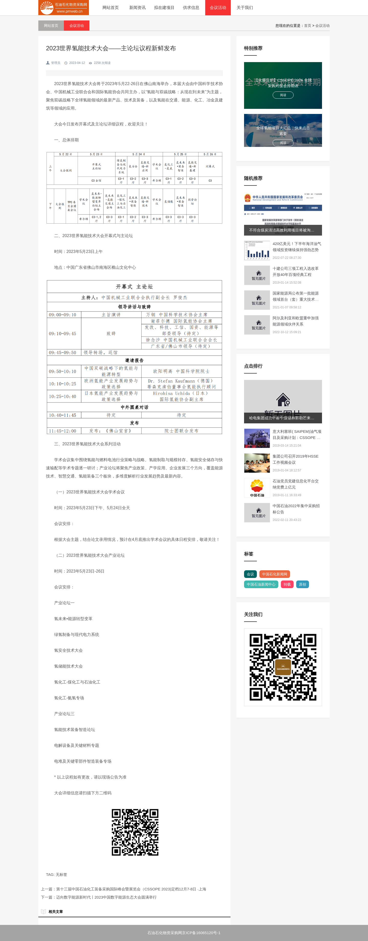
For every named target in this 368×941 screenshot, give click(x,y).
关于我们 (245, 7)
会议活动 (218, 7)
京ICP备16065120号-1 (201, 933)
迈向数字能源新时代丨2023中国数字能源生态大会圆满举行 (106, 897)
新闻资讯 (137, 7)
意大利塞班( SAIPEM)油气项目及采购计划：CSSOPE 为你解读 (297, 437)
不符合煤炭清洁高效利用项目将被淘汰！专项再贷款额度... (298, 230)
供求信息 (191, 7)
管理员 (55, 63)
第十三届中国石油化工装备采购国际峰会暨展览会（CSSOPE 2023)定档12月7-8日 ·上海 (131, 889)
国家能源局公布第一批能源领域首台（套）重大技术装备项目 (296, 299)
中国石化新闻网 (274, 574)
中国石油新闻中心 (261, 584)
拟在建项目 (164, 7)
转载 (287, 584)
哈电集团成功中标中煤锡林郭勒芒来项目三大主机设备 (295, 418)
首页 (307, 26)
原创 (302, 584)
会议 (250, 574)
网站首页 (110, 7)
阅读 (283, 95)
